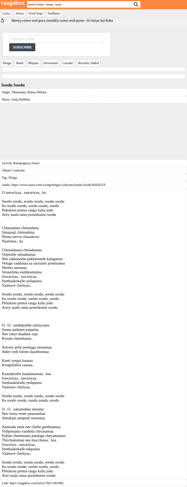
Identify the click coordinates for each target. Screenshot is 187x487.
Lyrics (6, 13)
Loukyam (18, 170)
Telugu (6, 63)
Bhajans (33, 63)
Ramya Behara (36, 92)
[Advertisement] (93, 131)
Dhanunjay (19, 92)
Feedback (54, 13)
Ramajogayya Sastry (26, 163)
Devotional (50, 63)
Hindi (19, 63)
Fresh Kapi (36, 13)
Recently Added (88, 63)
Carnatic (67, 63)
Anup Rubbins (20, 99)
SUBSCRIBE (22, 47)
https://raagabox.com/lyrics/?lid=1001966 (36, 483)
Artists (19, 13)
